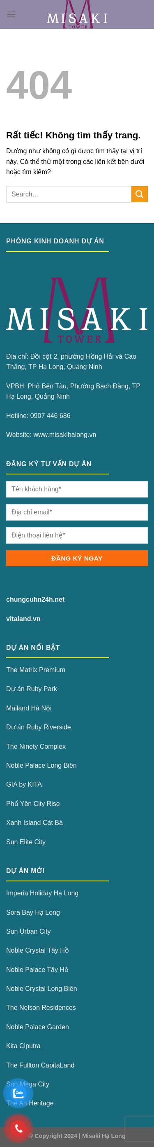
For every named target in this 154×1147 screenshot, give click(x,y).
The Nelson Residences (41, 1007)
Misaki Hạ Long (104, 1136)
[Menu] (11, 14)
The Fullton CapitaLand (40, 1065)
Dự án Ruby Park (31, 688)
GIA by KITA (24, 784)
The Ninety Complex (36, 746)
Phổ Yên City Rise (33, 803)
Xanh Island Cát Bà (34, 822)
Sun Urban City (28, 931)
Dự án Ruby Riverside (38, 727)
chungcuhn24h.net (35, 599)
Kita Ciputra (23, 1045)
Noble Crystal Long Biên (41, 988)
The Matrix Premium (35, 669)
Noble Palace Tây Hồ (37, 969)
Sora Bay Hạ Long (33, 912)
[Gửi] (139, 194)
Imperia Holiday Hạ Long (42, 893)
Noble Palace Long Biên (41, 765)
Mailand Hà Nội (28, 708)
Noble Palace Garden (37, 1026)
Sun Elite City (26, 842)
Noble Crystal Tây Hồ (37, 950)
